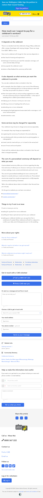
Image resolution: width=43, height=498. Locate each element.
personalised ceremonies (10, 193)
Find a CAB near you (21, 284)
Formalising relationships (31, 262)
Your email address (7, 318)
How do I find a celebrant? (9, 237)
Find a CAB (6, 452)
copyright (21, 491)
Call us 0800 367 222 (21, 278)
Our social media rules (8, 470)
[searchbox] (21, 19)
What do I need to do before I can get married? (15, 245)
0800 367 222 (25, 14)
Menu (35, 14)
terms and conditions (31, 491)
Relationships (18, 262)
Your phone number (11, 326)
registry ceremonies (9, 197)
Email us (5, 456)
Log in (7, 480)
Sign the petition (22, 8)
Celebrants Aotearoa (8, 356)
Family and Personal (7, 262)
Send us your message (21, 335)
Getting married (6, 346)
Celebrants (28, 265)
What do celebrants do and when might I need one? (17, 253)
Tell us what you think (13, 405)
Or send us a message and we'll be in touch (15, 291)
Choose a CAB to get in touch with (12, 309)
